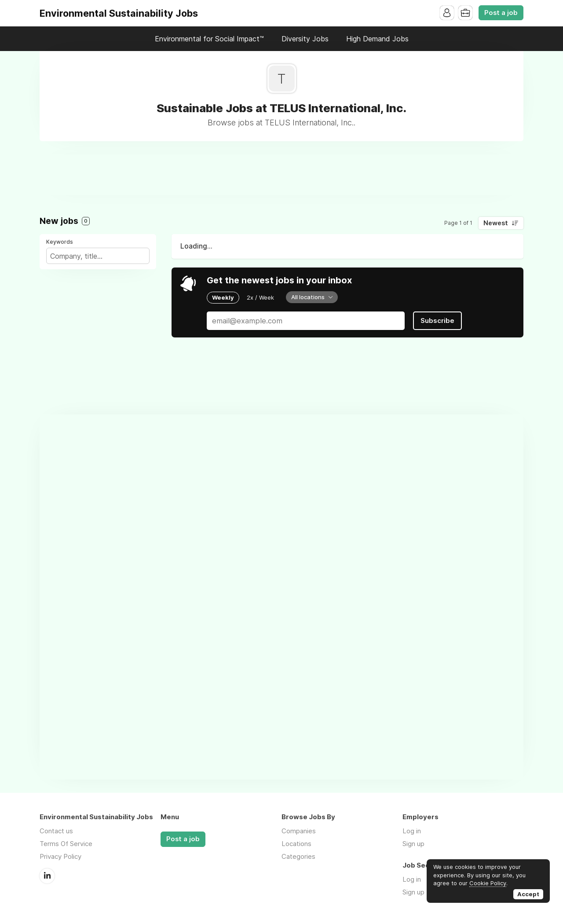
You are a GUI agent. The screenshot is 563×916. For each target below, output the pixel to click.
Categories (298, 856)
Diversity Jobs (305, 38)
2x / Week (260, 297)
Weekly (223, 297)
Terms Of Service (66, 843)
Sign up (413, 843)
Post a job (501, 13)
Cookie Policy (487, 883)
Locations (296, 843)
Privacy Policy (60, 856)
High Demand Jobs (377, 38)
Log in (411, 831)
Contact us (56, 831)
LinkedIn (47, 875)
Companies (299, 831)
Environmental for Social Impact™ (209, 38)
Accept (528, 894)
